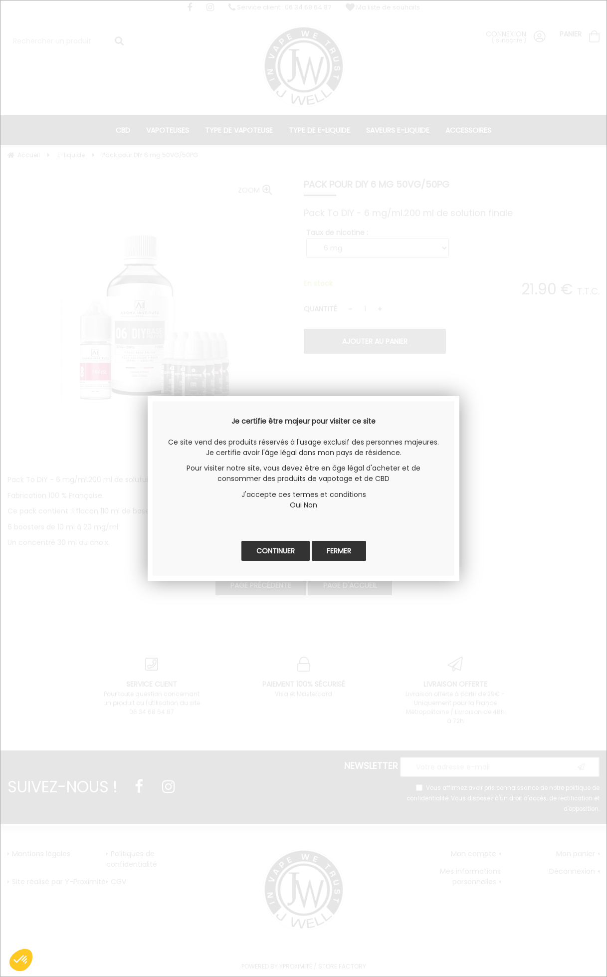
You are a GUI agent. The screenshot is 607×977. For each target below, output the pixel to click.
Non (310, 505)
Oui (296, 505)
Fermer (339, 551)
